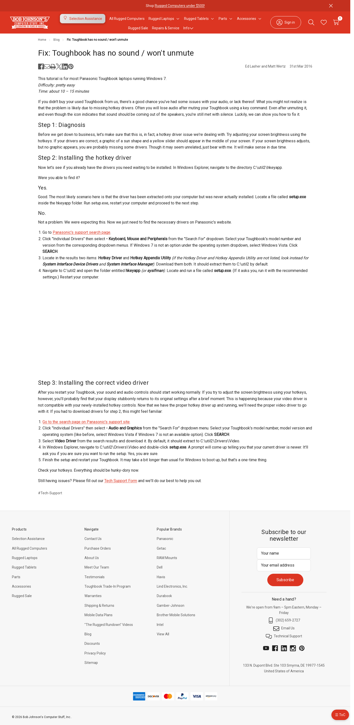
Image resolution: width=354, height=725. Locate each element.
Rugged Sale (22, 599)
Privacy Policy (95, 656)
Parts (16, 580)
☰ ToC (340, 715)
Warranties (93, 599)
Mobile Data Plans (98, 618)
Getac (161, 551)
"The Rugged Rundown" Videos (108, 628)
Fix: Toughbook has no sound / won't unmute (116, 56)
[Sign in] (281, 24)
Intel (160, 628)
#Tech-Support (50, 496)
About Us (91, 561)
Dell (159, 570)
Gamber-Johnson (170, 609)
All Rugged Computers (29, 551)
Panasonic (165, 542)
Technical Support (284, 639)
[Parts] (223, 20)
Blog (87, 637)
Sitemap (91, 666)
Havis (161, 580)
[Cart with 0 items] (332, 24)
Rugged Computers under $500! (180, 6)
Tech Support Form (120, 483)
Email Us (284, 631)
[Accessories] (246, 20)
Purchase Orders (97, 551)
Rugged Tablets (24, 570)
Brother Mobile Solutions (176, 618)
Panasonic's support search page (81, 235)
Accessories (21, 589)
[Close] (331, 6)
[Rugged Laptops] (161, 20)
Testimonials (94, 580)
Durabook (164, 599)
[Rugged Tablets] (196, 20)
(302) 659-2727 (284, 623)
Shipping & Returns (99, 609)
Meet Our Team (96, 570)
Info (188, 30)
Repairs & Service (165, 30)
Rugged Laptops (25, 561)
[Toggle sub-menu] (177, 20)
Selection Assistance (28, 542)
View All (163, 637)
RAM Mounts (167, 561)
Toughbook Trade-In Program (107, 589)
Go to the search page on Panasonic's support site (86, 424)
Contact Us (93, 542)
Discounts (92, 647)
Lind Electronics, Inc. (172, 589)
